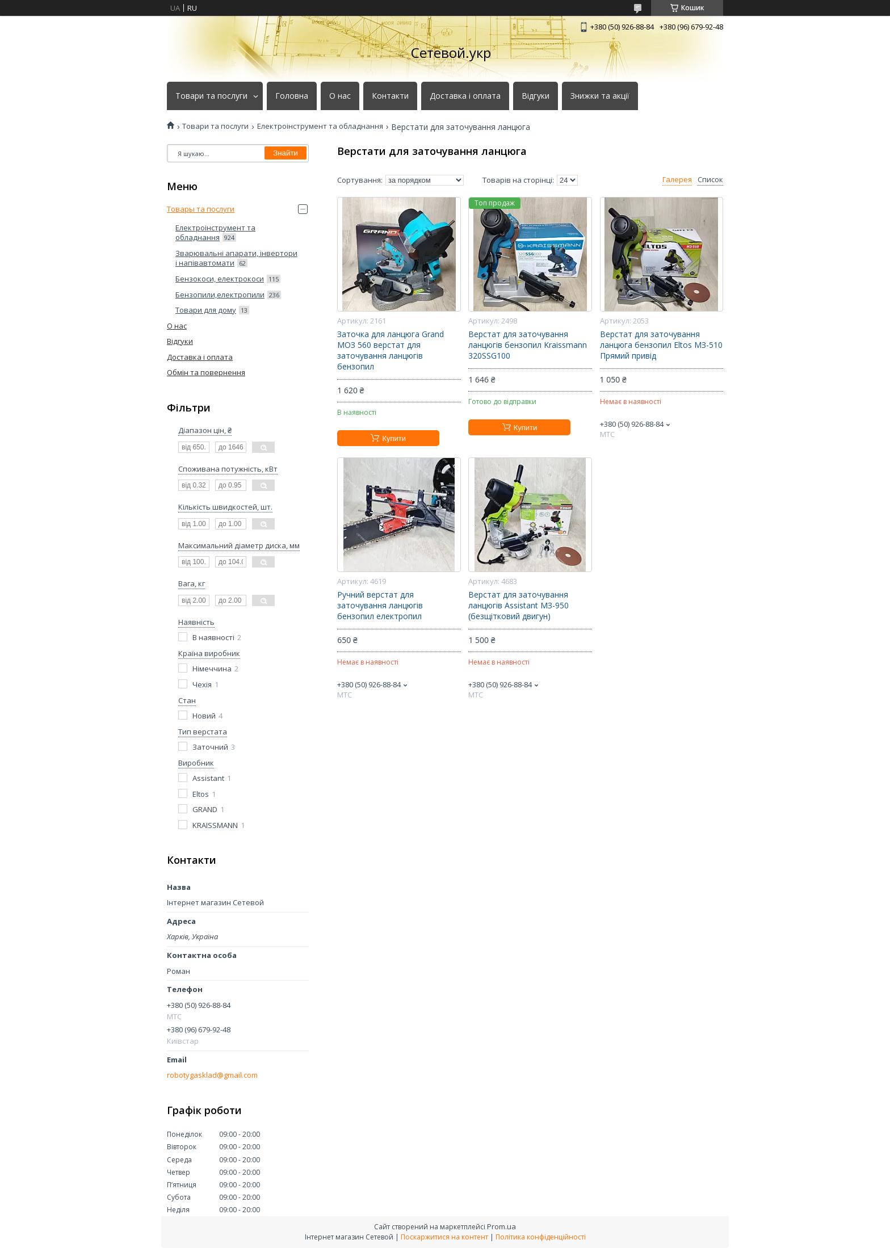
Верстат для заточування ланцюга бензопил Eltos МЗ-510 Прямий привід (661, 345)
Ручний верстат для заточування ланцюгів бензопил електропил (380, 605)
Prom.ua (501, 1226)
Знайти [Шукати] (285, 153)
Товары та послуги (200, 209)
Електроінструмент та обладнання (320, 126)
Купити (394, 438)
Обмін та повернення (206, 372)
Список (710, 179)
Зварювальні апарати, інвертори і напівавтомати (236, 258)
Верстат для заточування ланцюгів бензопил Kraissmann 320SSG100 (527, 345)
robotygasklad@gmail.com (212, 1075)
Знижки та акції (599, 96)
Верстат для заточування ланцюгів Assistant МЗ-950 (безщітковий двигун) (518, 605)
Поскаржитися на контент (444, 1237)
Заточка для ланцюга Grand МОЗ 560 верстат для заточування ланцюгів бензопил (390, 350)
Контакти (390, 96)
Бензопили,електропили (220, 294)
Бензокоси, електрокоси (219, 279)
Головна (291, 96)
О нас (340, 96)
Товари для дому (205, 310)
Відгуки (535, 96)
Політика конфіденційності (541, 1237)
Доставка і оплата (465, 96)
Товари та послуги (211, 96)
